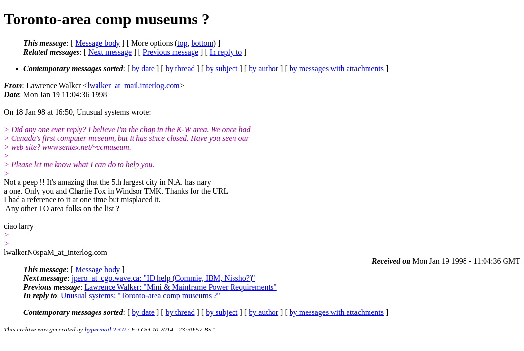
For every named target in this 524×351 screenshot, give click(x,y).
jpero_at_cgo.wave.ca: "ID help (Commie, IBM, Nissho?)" (163, 278)
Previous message (170, 52)
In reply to (226, 52)
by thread (180, 68)
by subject (221, 68)
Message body (97, 43)
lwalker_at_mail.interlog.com (133, 85)
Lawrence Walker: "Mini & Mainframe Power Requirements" (180, 287)
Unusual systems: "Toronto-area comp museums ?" (140, 296)
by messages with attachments (337, 68)
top (182, 43)
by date (143, 68)
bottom (202, 43)
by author (263, 68)
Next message (110, 52)
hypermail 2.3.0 (105, 329)
